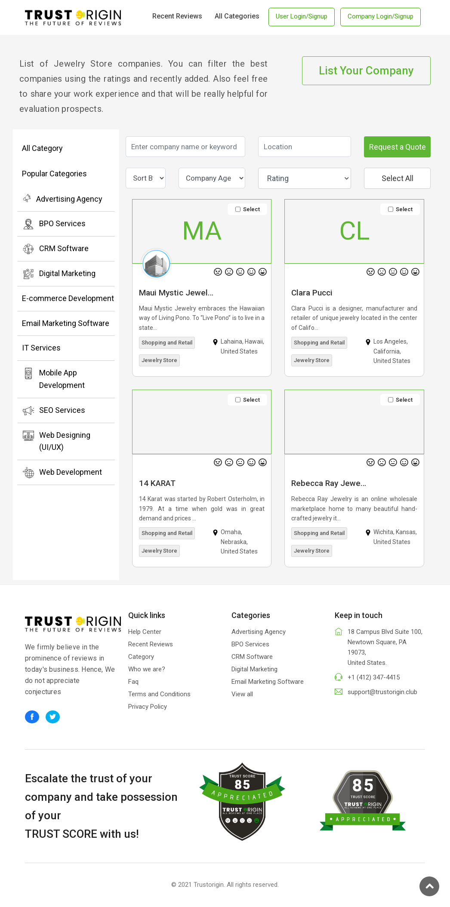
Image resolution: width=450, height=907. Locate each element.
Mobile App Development (53, 378)
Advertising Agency (62, 198)
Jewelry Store (159, 360)
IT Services (41, 347)
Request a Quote (397, 146)
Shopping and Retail (167, 342)
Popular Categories (54, 173)
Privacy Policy (147, 706)
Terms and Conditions (159, 694)
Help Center (144, 632)
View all (242, 694)
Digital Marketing (59, 273)
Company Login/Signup (380, 16)
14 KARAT (157, 483)
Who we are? (146, 669)
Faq (133, 682)
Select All (397, 178)
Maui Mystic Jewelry (177, 293)
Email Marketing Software (65, 323)
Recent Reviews (177, 16)
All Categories (237, 16)
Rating (308, 178)
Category (141, 657)
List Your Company (366, 70)
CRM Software (55, 249)
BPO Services (54, 224)
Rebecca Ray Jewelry (330, 483)
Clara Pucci (312, 293)
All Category (42, 148)
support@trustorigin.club (382, 692)
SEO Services (53, 410)
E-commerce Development (68, 298)
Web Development (62, 472)
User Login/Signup (301, 16)
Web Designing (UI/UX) (56, 440)
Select (247, 209)
